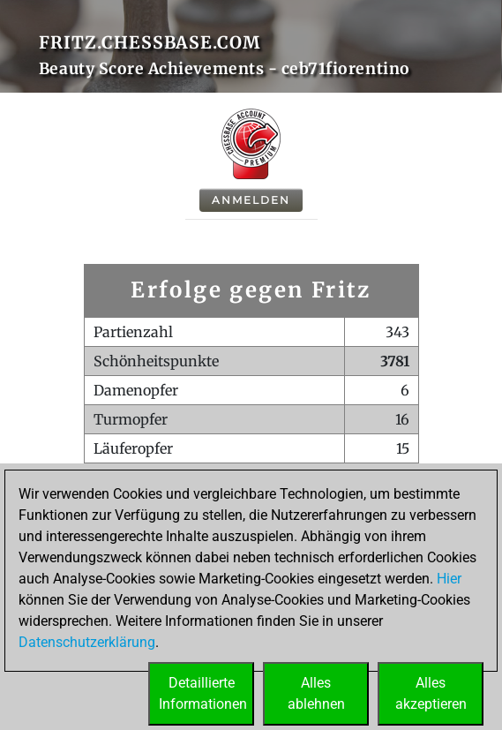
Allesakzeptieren (431, 693)
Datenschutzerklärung (87, 642)
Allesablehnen (316, 693)
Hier (449, 578)
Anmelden (251, 200)
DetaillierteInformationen (203, 693)
